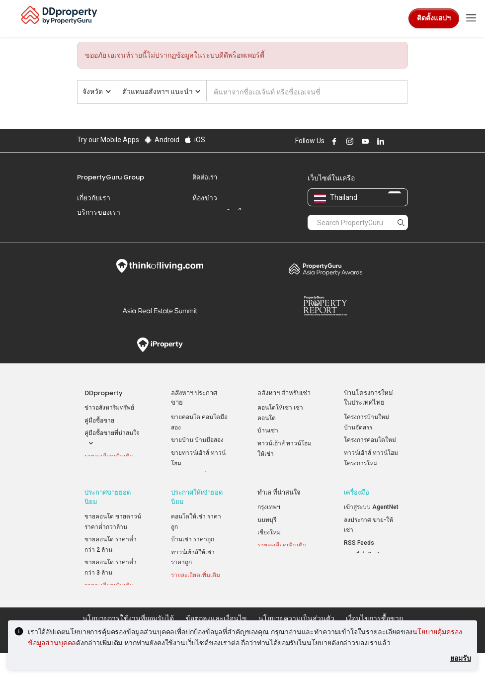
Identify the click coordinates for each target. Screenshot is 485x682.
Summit (159, 311)
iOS (194, 140)
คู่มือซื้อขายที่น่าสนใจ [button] (112, 438)
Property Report (325, 306)
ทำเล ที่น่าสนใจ (279, 508)
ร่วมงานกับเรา (99, 227)
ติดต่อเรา (204, 177)
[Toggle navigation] (471, 18)
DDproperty (103, 393)
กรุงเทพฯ (268, 522)
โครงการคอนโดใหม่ (370, 439)
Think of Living (159, 266)
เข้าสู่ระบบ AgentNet (371, 522)
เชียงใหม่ (269, 548)
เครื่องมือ (356, 508)
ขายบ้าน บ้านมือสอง (197, 439)
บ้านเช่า (267, 430)
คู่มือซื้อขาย (99, 420)
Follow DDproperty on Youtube (364, 141)
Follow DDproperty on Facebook (333, 141)
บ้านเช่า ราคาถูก (192, 555)
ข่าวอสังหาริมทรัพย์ (109, 407)
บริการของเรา (98, 212)
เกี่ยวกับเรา (93, 198)
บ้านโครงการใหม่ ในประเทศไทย (368, 397)
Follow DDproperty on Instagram (348, 141)
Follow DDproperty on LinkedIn (379, 141)
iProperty (159, 345)
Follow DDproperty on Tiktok (404, 141)
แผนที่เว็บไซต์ (362, 571)
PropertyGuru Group (110, 177)
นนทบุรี (266, 535)
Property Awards (325, 269)
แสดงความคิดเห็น (219, 212)
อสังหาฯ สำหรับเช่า (284, 393)
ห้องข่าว (204, 198)
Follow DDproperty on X (393, 141)
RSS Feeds (359, 558)
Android (161, 140)
